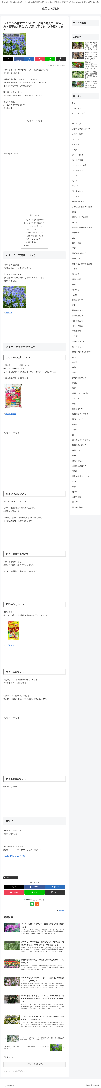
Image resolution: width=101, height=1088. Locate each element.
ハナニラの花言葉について (35, 220)
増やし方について (33, 239)
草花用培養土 (10, 414)
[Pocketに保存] (40, 59)
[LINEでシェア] (50, 59)
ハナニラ (8, 313)
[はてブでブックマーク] (29, 59)
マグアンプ (9, 645)
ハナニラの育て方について (35, 223)
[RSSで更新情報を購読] (37, 904)
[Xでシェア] (8, 59)
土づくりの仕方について (36, 226)
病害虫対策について (34, 242)
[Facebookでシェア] (19, 59)
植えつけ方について (34, 229)
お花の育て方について (10, 877)
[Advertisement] (35, 129)
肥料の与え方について (35, 236)
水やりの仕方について (35, 232)
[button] (61, 59)
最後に (28, 245)
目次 (32, 215)
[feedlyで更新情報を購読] (32, 904)
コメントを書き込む (34, 1064)
